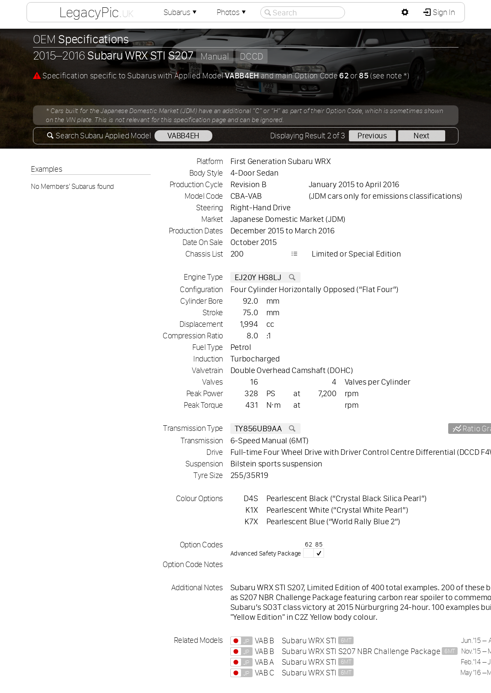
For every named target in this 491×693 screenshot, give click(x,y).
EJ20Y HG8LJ (265, 277)
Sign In (443, 12)
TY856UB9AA (265, 428)
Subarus (180, 12)
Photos (232, 12)
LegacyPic (96, 12)
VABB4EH (183, 135)
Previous (372, 135)
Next (421, 135)
